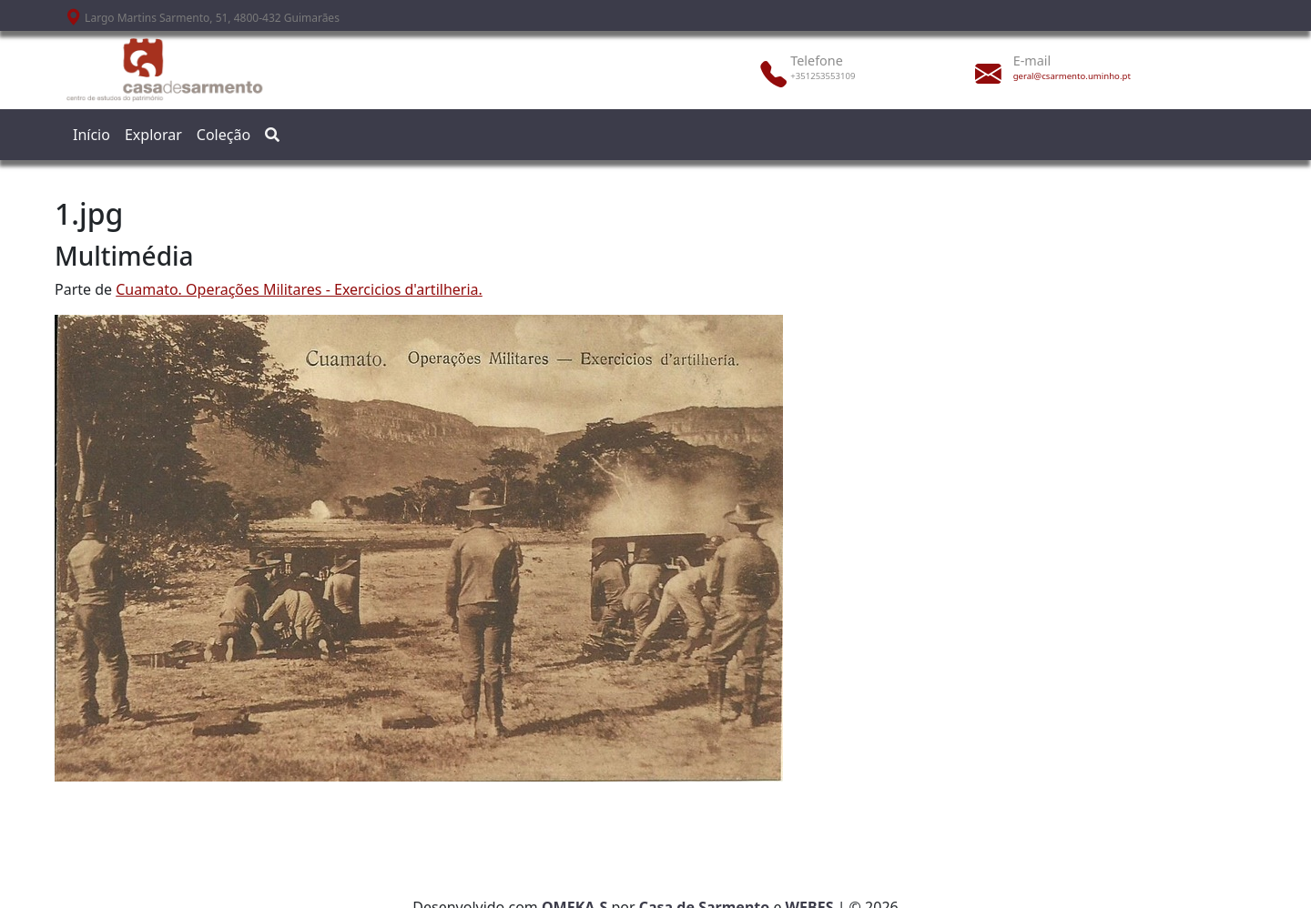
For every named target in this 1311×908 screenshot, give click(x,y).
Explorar (153, 135)
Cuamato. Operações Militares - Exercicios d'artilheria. (299, 289)
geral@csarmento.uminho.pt (1072, 76)
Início (91, 135)
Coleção (223, 135)
